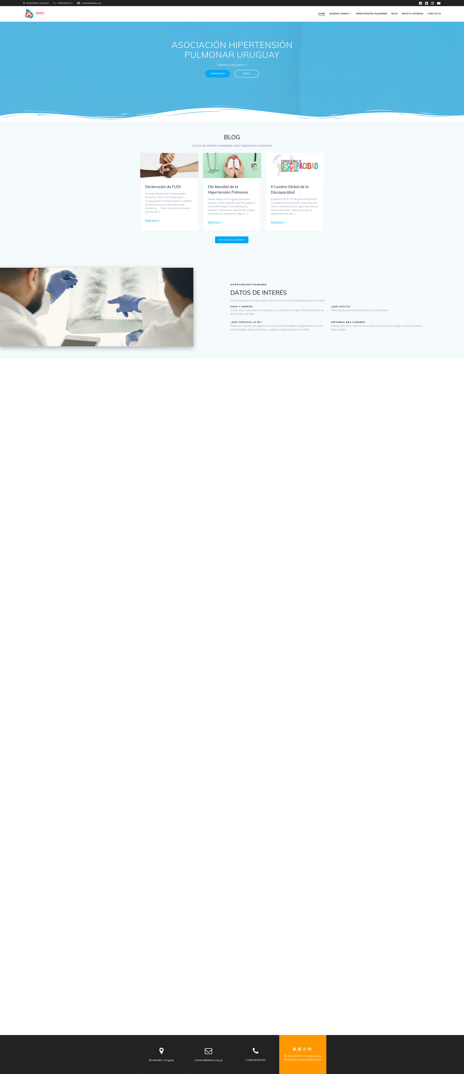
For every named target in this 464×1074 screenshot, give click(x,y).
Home (321, 13)
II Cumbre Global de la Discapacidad (290, 189)
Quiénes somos (339, 13)
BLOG (247, 73)
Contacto (434, 13)
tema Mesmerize (311, 1059)
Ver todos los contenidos (232, 240)
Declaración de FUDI (163, 186)
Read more (151, 220)
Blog (394, 13)
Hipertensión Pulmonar (371, 13)
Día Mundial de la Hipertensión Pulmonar (228, 189)
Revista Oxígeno (412, 13)
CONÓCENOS (217, 73)
